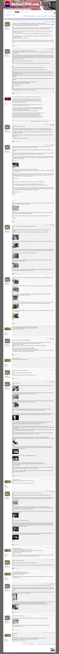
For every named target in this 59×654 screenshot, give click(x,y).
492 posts (6, 335)
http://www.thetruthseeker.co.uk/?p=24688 (44, 121)
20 (51, 16)
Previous (32, 16)
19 (50, 16)
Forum (5, 9)
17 (46, 16)
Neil (5, 332)
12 (37, 16)
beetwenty (7, 27)
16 (44, 16)
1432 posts (6, 104)
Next (54, 16)
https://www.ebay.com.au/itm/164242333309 (21, 82)
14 (41, 16)
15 (43, 16)
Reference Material (12, 9)
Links (25, 9)
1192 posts (6, 57)
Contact (29, 9)
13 (39, 16)
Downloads (19, 9)
